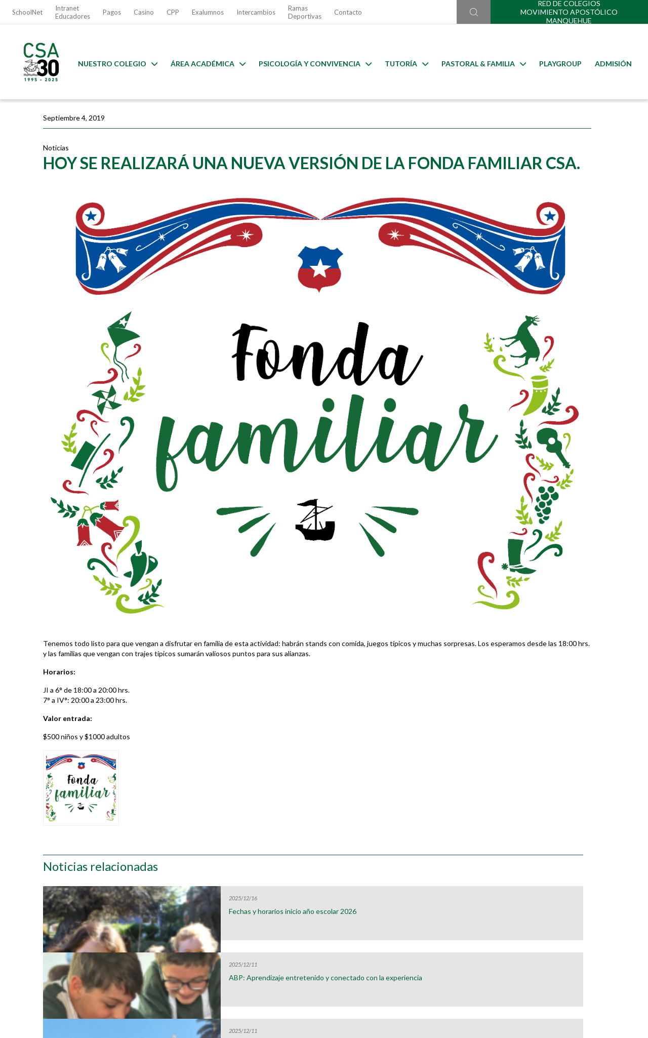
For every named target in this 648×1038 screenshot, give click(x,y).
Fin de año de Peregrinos (532, 317)
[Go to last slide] (10, 821)
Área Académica (206, 62)
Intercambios (255, 12)
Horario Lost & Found (559, 836)
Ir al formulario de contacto (191, 984)
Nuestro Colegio (115, 62)
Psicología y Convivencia (313, 62)
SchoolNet (27, 12)
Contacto (348, 12)
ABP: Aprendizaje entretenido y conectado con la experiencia (543, 255)
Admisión (611, 62)
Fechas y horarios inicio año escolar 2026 (535, 189)
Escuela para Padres (402, 836)
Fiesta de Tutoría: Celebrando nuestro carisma (540, 388)
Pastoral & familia (481, 62)
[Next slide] (637, 821)
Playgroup (558, 62)
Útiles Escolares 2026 (88, 836)
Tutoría (404, 62)
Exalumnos (208, 12)
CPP (173, 12)
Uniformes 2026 (245, 836)
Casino (144, 12)
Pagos (112, 12)
